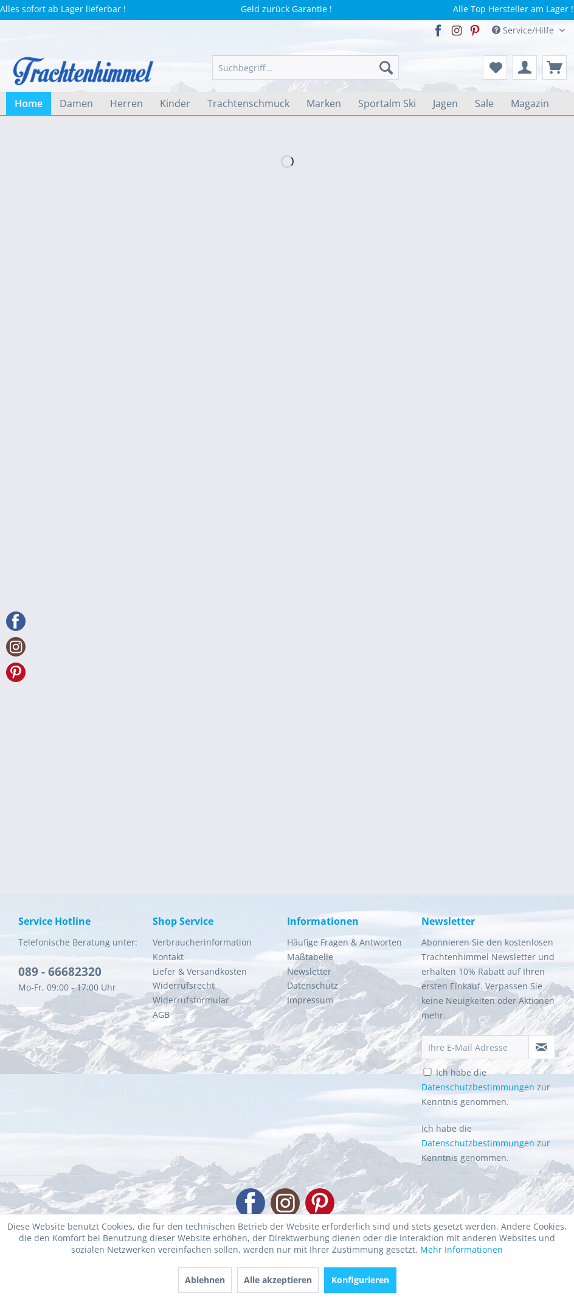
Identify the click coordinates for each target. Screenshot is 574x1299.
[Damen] (76, 103)
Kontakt (168, 957)
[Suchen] (386, 67)
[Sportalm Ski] (387, 103)
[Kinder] (175, 103)
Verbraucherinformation (202, 942)
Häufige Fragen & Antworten (344, 942)
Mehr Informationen (461, 1249)
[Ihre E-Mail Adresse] (475, 1047)
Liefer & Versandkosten (200, 971)
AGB (161, 1014)
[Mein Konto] (525, 67)
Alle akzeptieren (278, 1280)
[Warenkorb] (554, 67)
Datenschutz (312, 985)
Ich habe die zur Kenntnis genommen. (485, 1087)
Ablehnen (205, 1280)
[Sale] (484, 103)
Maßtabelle (310, 957)
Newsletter (309, 971)
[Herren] (126, 103)
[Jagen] (445, 103)
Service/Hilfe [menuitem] (524, 30)
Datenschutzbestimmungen (477, 1087)
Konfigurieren (360, 1280)
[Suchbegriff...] (305, 67)
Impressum (310, 1000)
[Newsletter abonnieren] (541, 1047)
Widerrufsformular (191, 1000)
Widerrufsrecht (184, 985)
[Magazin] (530, 103)
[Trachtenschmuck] (248, 103)
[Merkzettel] (495, 67)
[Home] (28, 103)
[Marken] (324, 103)
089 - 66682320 (60, 972)
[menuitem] (305, 67)
